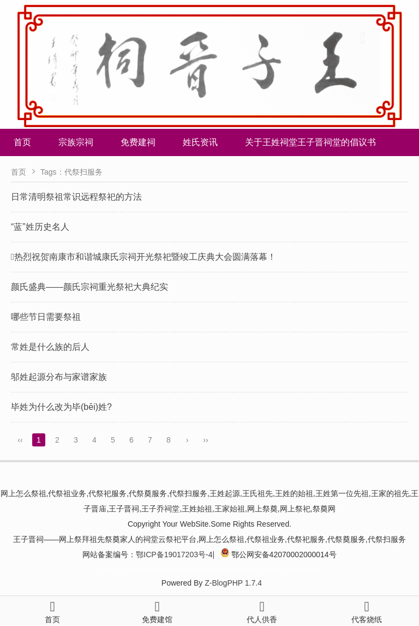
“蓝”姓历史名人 (40, 226)
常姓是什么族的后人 (50, 346)
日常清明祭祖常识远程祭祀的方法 (76, 196)
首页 (22, 142)
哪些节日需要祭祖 (46, 316)
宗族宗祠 (75, 142)
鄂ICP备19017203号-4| (175, 554)
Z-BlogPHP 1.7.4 (233, 583)
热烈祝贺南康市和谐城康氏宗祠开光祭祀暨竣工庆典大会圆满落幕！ (143, 256)
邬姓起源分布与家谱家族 (59, 376)
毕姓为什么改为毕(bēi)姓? (61, 407)
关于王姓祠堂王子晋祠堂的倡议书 (310, 142)
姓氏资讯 (200, 142)
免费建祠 (138, 142)
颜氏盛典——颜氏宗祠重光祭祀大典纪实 (89, 286)
